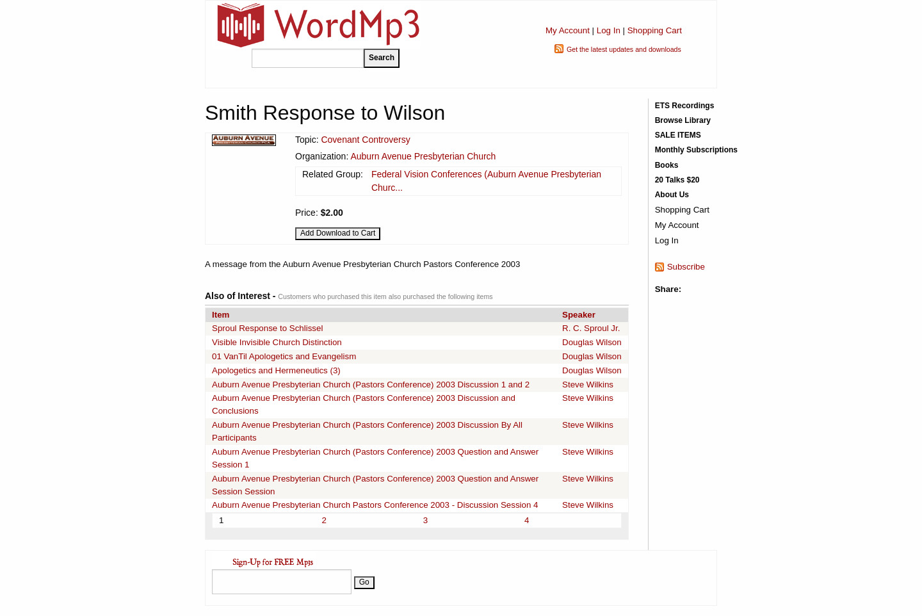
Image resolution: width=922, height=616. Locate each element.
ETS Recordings (685, 105)
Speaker (578, 315)
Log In (608, 30)
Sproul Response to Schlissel (267, 328)
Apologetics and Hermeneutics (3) (276, 370)
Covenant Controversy (365, 139)
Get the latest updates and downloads (624, 49)
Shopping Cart (654, 30)
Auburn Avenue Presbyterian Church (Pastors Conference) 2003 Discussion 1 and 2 (371, 384)
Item (220, 315)
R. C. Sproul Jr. (591, 328)
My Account (568, 30)
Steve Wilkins (587, 384)
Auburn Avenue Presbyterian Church (423, 156)
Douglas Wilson (592, 342)
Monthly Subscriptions (696, 149)
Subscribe (686, 267)
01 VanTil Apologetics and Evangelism (284, 356)
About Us (672, 194)
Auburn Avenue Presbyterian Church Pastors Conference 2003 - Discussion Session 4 (375, 505)
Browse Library (683, 120)
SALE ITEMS (678, 135)
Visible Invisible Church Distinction (277, 342)
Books (667, 165)
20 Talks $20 (677, 179)
